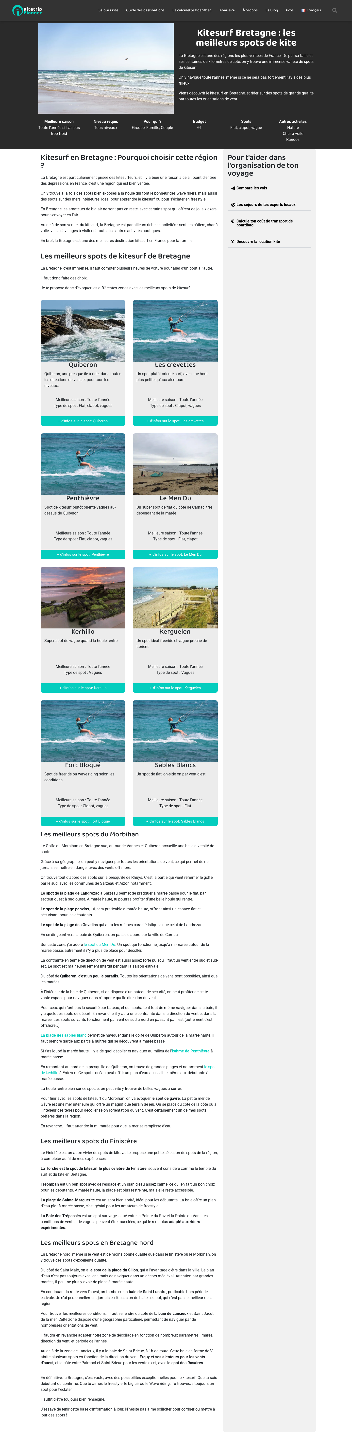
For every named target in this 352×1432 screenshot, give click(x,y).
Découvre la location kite (258, 241)
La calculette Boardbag (192, 10)
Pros (290, 10)
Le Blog (272, 10)
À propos (250, 10)
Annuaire (227, 10)
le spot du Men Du (99, 944)
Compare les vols (251, 188)
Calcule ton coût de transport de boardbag (264, 223)
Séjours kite (108, 10)
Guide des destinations (145, 10)
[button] (335, 10)
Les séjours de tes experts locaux (266, 204)
